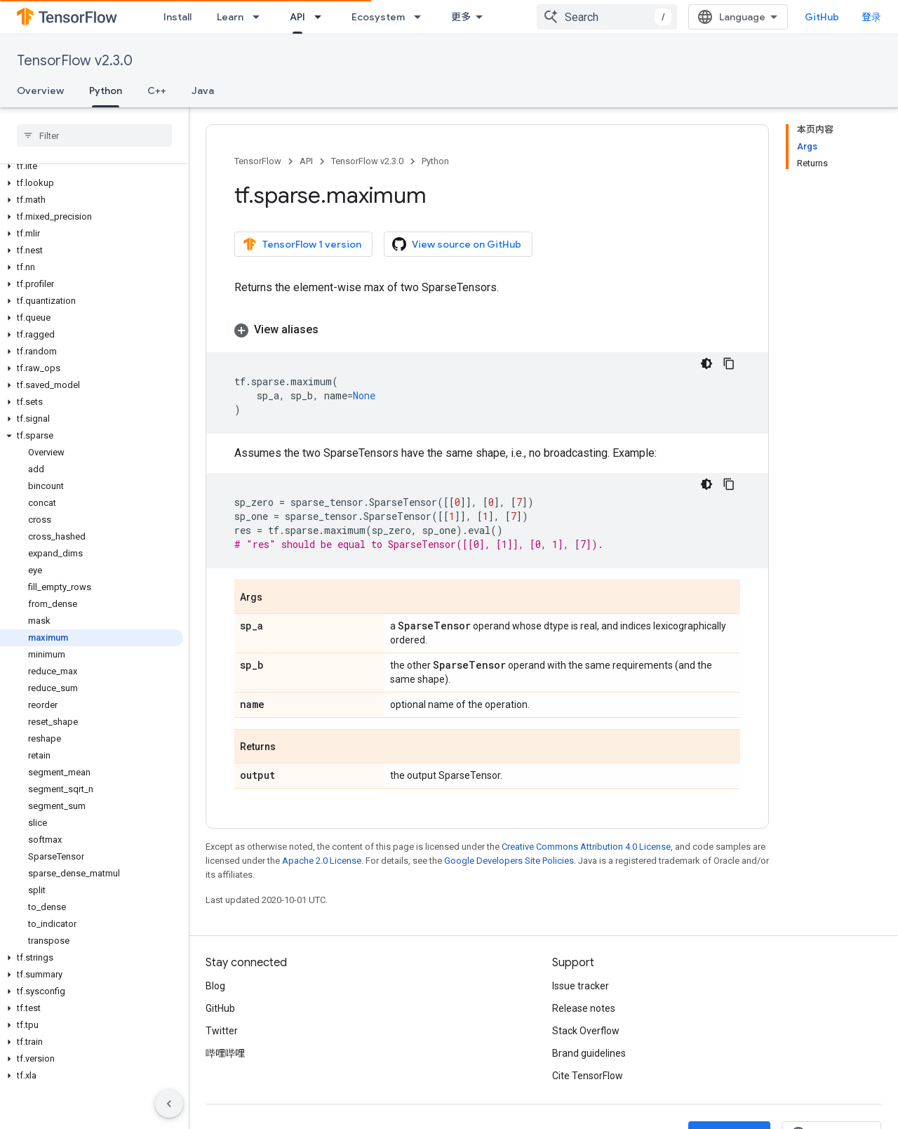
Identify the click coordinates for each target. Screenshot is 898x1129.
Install (177, 17)
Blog (215, 985)
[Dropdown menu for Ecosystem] (421, 17)
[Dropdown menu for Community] (523, 17)
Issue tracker (580, 985)
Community (478, 17)
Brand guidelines (589, 1053)
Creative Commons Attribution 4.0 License (586, 846)
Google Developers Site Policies (509, 860)
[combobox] (638, 16)
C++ (156, 90)
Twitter (222, 1030)
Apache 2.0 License (321, 860)
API (306, 161)
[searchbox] (94, 135)
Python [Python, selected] (105, 90)
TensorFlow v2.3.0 (75, 60)
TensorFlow (257, 161)
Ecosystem (378, 17)
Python (435, 161)
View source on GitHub (456, 244)
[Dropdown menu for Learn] (260, 17)
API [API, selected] (297, 17)
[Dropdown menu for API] (322, 17)
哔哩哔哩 (225, 1053)
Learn (230, 17)
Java (203, 90)
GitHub (853, 17)
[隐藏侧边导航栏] (169, 1104)
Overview (40, 90)
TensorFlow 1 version (302, 244)
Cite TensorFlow (587, 1075)
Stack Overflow (585, 1030)
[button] (91, 166)
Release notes (583, 1008)
